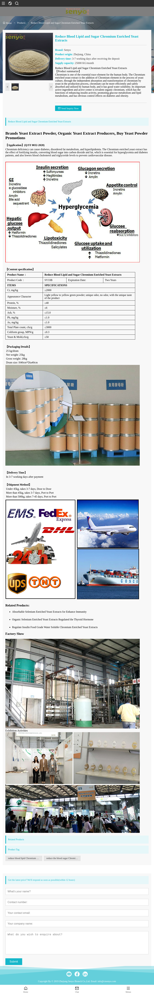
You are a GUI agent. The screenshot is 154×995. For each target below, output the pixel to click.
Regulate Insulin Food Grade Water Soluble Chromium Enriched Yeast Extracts (55, 627)
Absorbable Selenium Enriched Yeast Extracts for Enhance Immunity (49, 611)
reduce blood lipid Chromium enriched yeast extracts (25, 858)
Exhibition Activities (16, 730)
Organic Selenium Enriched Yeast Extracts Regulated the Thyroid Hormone (52, 619)
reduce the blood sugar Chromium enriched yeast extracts (63, 858)
